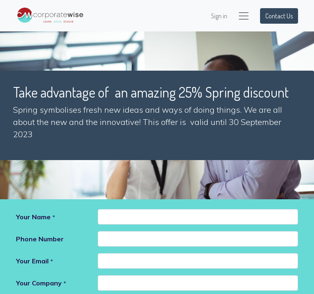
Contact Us (279, 16)
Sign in (219, 16)
